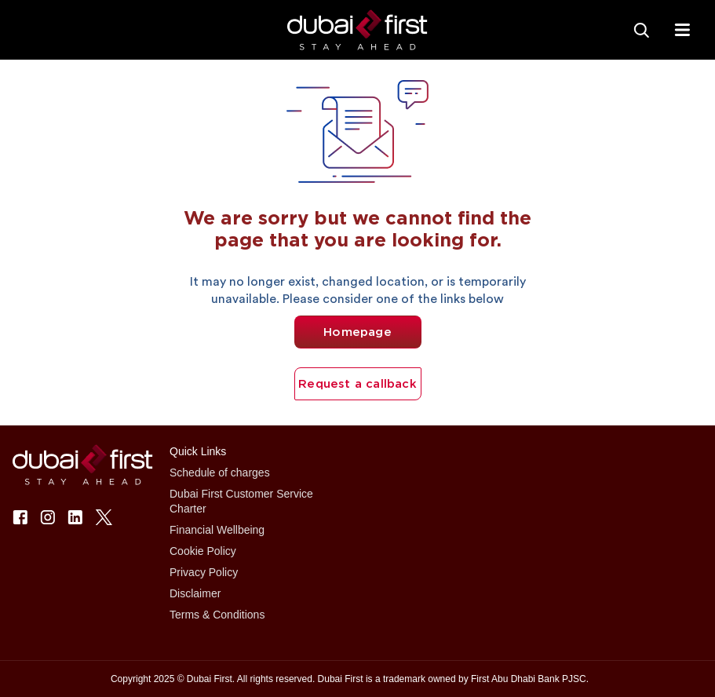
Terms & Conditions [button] (217, 614)
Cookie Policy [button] (203, 551)
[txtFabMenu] (682, 30)
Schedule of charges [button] (220, 472)
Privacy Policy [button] (204, 572)
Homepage (357, 332)
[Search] (641, 30)
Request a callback (357, 384)
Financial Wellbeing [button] (217, 530)
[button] (357, 30)
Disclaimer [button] (195, 593)
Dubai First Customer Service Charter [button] (241, 501)
